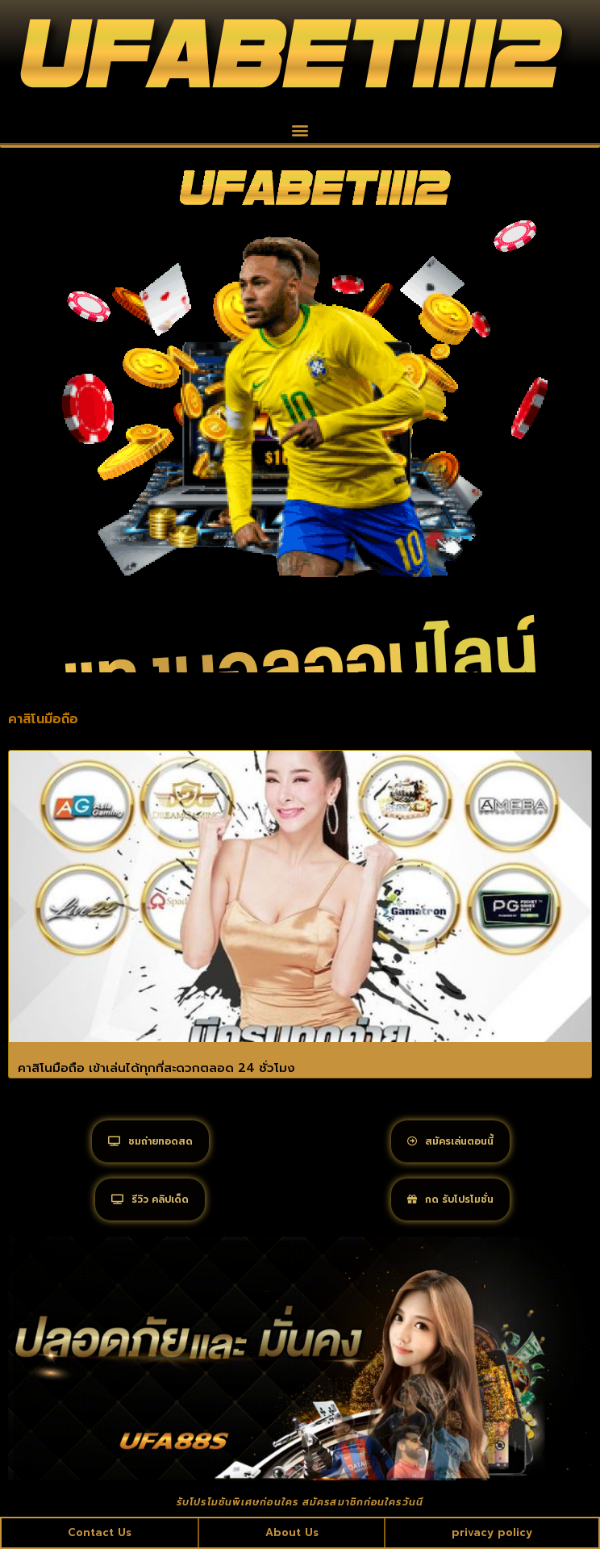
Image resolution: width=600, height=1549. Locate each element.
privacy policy (492, 1532)
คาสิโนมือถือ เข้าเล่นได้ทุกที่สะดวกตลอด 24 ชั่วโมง (156, 1068)
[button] (300, 129)
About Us (292, 1532)
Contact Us (99, 1532)
